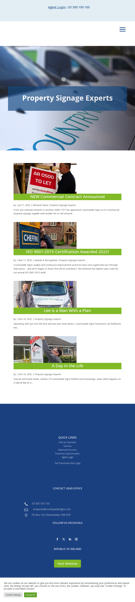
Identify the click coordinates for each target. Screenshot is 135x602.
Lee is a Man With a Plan (67, 310)
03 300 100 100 (79, 7)
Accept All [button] (30, 594)
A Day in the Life (67, 366)
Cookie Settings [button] (13, 594)
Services (67, 445)
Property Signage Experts (62, 205)
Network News (40, 205)
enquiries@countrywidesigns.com (52, 509)
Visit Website (67, 563)
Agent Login (67, 457)
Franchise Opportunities (67, 453)
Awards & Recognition (45, 260)
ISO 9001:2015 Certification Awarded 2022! (67, 251)
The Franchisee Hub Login (67, 463)
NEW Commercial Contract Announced (67, 196)
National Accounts (67, 449)
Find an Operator (67, 442)
